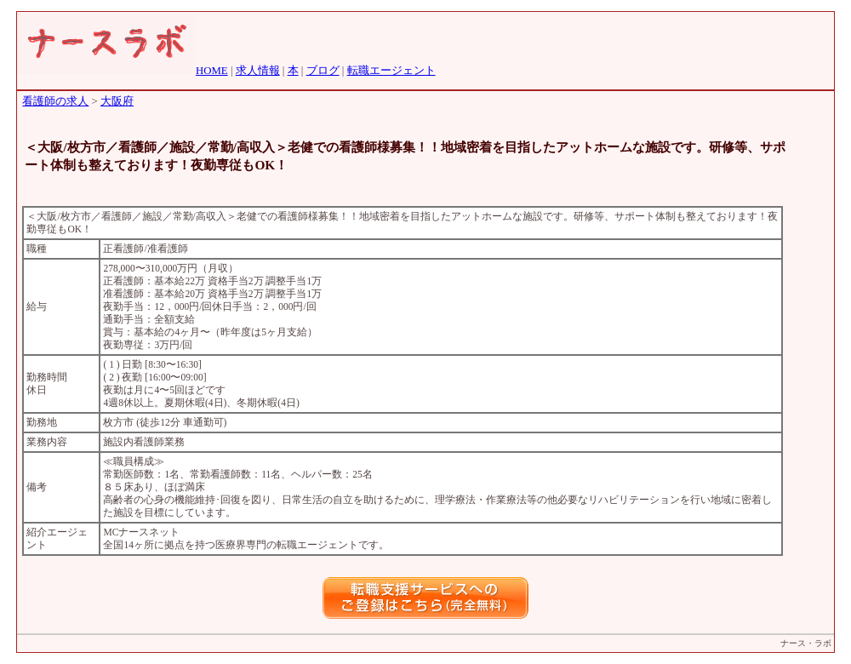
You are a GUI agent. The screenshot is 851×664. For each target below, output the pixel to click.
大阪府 (117, 101)
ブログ (323, 71)
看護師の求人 (55, 101)
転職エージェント (391, 71)
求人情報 (258, 71)
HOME (212, 71)
